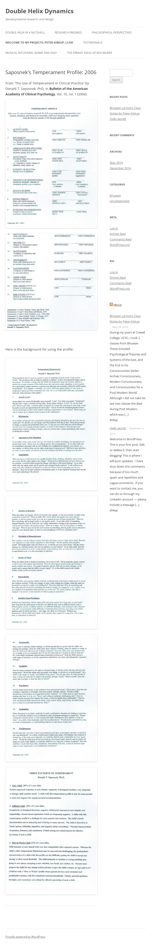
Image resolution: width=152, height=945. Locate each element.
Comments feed (120, 239)
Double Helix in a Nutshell (25, 32)
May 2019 (116, 163)
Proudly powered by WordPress (25, 937)
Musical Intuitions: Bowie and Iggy (31, 53)
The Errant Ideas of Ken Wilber (89, 53)
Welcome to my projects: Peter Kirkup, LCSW (39, 42)
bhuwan (115, 195)
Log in (114, 228)
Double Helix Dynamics (39, 11)
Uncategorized (119, 201)
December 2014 (120, 168)
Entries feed (118, 234)
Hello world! (118, 119)
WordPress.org (120, 245)
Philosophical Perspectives (112, 32)
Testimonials (92, 42)
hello (118, 305)
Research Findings (68, 32)
